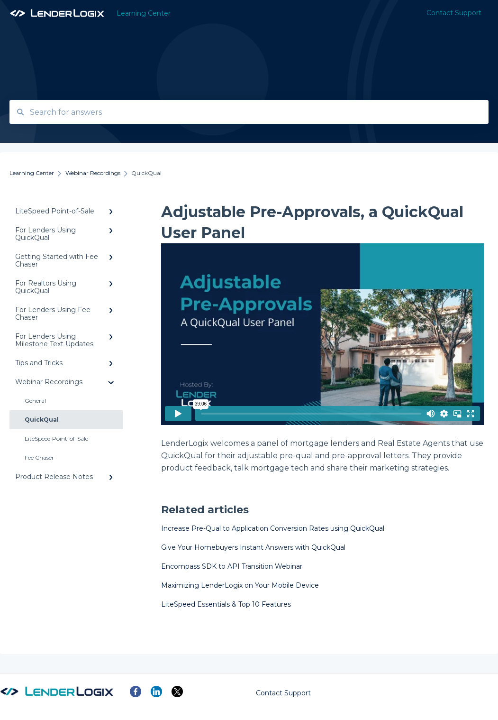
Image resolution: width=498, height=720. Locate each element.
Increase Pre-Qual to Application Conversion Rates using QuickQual (272, 528)
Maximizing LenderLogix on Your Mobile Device (240, 585)
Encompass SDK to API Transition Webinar (231, 566)
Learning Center (144, 13)
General (35, 400)
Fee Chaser (39, 457)
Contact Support (283, 693)
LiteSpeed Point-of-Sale (56, 438)
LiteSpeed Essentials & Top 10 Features (226, 604)
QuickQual (42, 419)
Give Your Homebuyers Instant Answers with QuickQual (253, 547)
